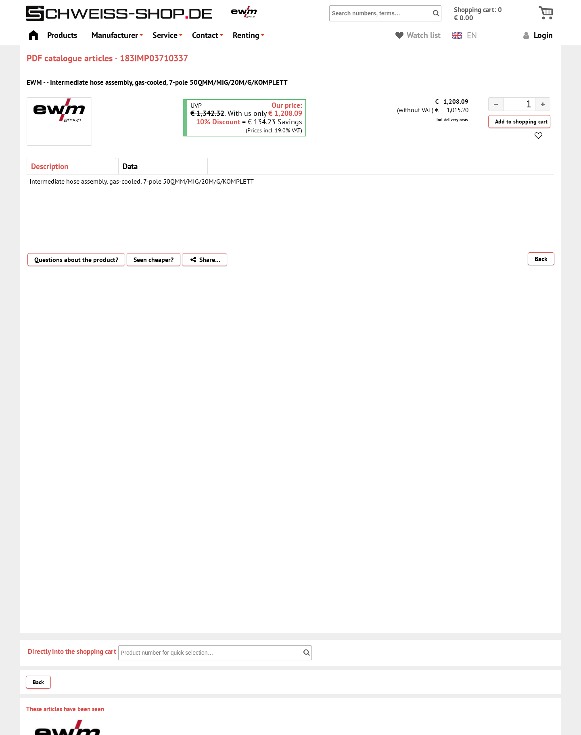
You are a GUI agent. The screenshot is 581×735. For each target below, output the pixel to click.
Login (537, 35)
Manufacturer (118, 37)
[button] (542, 104)
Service (169, 37)
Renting (250, 37)
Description (49, 166)
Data (130, 166)
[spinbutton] (512, 105)
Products (62, 35)
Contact (209, 37)
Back (541, 259)
